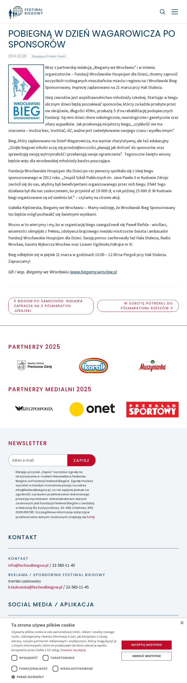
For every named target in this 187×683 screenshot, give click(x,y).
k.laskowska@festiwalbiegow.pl (35, 587)
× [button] (182, 623)
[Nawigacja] (175, 12)
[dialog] (93, 650)
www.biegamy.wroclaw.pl (94, 272)
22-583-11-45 (63, 565)
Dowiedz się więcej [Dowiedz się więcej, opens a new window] (73, 650)
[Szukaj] (162, 11)
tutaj (90, 517)
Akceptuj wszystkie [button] (146, 645)
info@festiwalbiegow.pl (28, 565)
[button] (64, 677)
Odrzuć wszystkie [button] (146, 656)
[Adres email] (38, 460)
